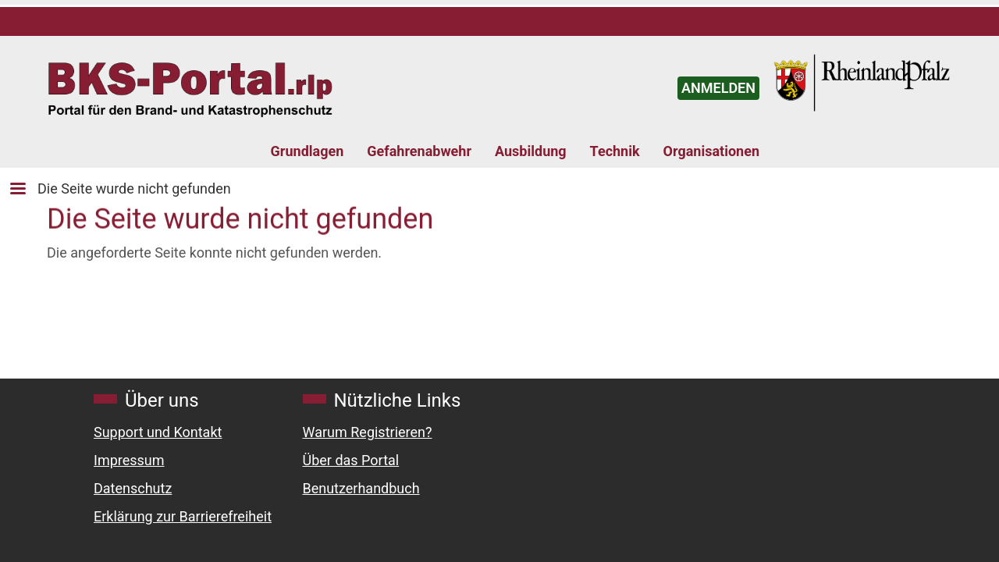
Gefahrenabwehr (419, 151)
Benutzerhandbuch (361, 488)
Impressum (129, 460)
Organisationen (711, 151)
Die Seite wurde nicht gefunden (134, 188)
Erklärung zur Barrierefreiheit (183, 516)
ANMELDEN (718, 88)
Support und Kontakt (158, 432)
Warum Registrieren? (367, 432)
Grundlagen (307, 151)
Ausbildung (531, 151)
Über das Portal (351, 460)
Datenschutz (133, 488)
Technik (615, 151)
